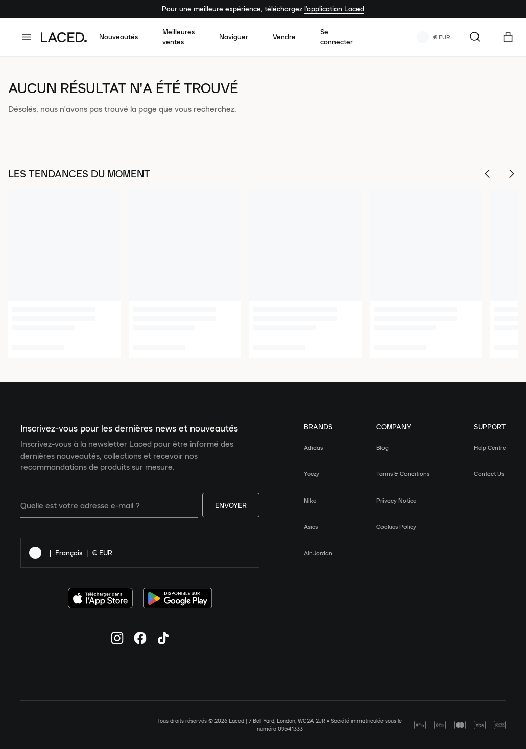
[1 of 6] (64, 273)
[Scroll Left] (487, 174)
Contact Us (489, 474)
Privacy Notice (396, 500)
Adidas (313, 447)
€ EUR (433, 37)
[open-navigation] (30, 37)
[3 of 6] (305, 273)
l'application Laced (334, 8)
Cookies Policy (396, 526)
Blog (382, 447)
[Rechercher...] (475, 37)
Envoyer (231, 505)
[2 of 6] (185, 273)
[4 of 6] (426, 273)
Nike (310, 500)
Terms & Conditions (402, 474)
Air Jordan (318, 553)
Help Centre (490, 447)
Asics (311, 526)
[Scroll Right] (512, 174)
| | (70, 553)
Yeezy (311, 474)
